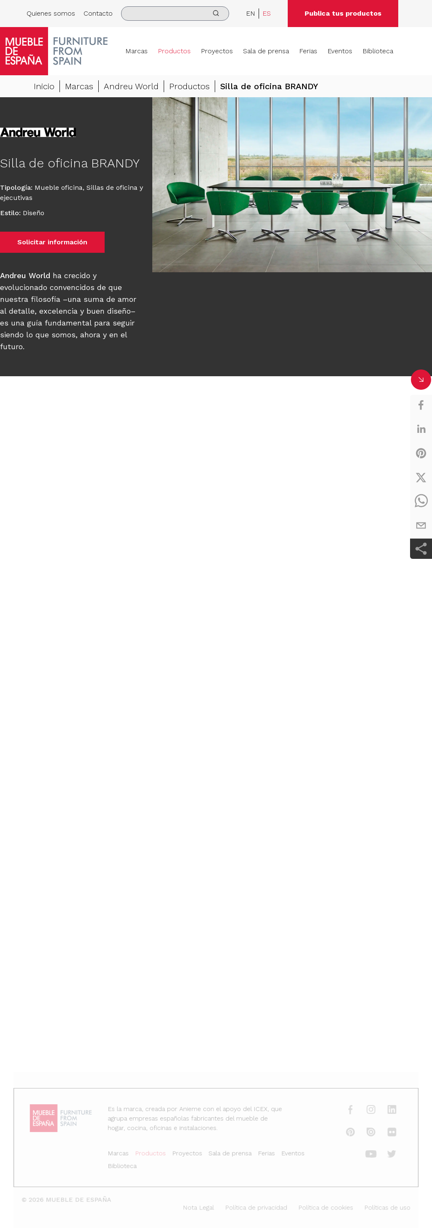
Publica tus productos (343, 13)
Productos (174, 51)
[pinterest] (421, 453)
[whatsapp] (421, 501)
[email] (421, 525)
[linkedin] (421, 429)
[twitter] (421, 477)
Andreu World (131, 86)
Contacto (98, 13)
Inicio (44, 86)
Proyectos (217, 51)
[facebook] (421, 405)
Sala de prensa (266, 51)
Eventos (339, 51)
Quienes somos (51, 13)
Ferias (308, 51)
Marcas (136, 51)
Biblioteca (377, 51)
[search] (175, 13)
